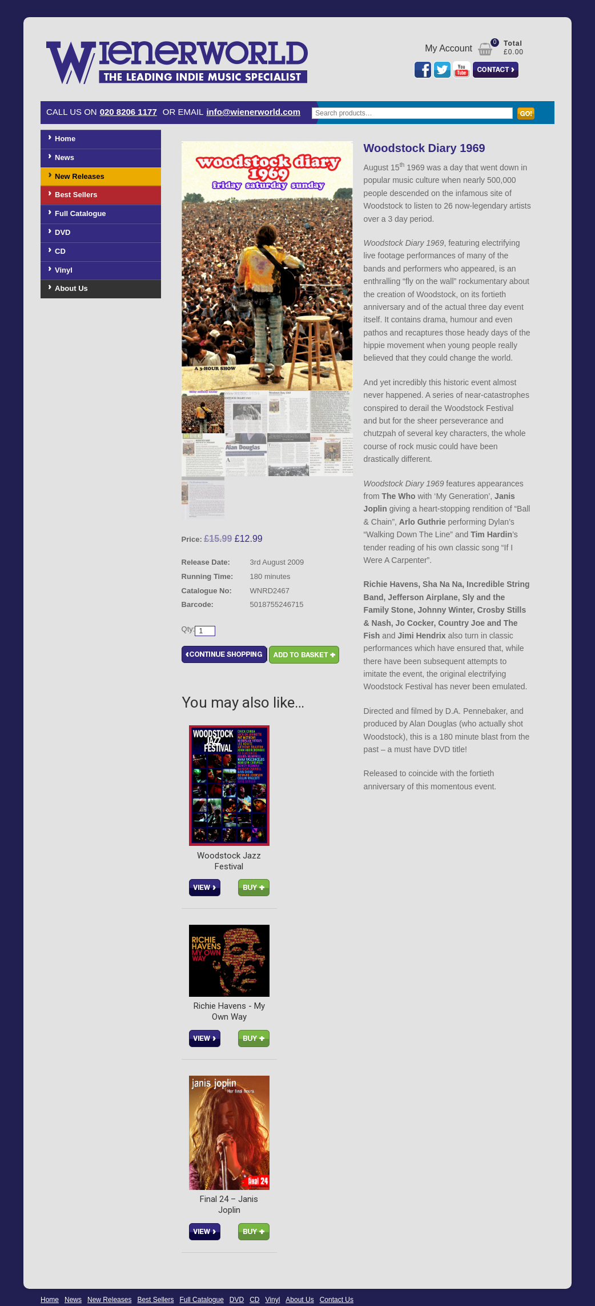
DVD (62, 232)
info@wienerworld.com (253, 112)
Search (528, 118)
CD (60, 251)
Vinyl (64, 270)
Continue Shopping (224, 655)
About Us (71, 288)
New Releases (79, 176)
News (64, 157)
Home (65, 138)
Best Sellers (76, 194)
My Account (448, 48)
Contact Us (336, 1300)
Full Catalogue (80, 213)
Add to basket (304, 655)
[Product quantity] (205, 631)
